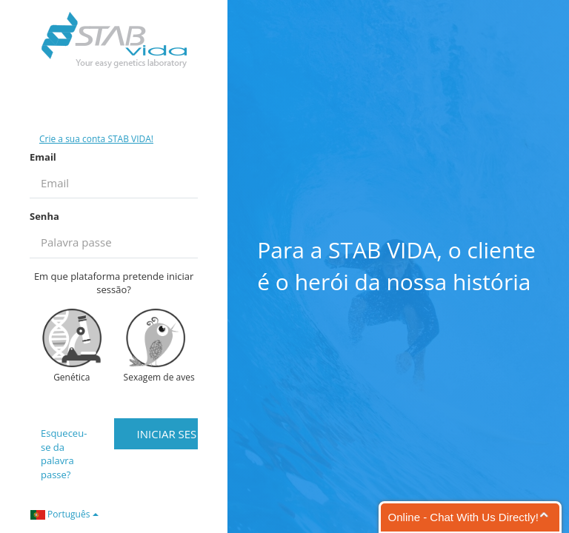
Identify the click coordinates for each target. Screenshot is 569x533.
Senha (44, 216)
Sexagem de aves (159, 346)
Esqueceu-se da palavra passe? (64, 453)
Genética (72, 346)
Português (64, 514)
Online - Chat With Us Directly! (463, 517)
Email (43, 157)
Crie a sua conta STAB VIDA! (96, 139)
